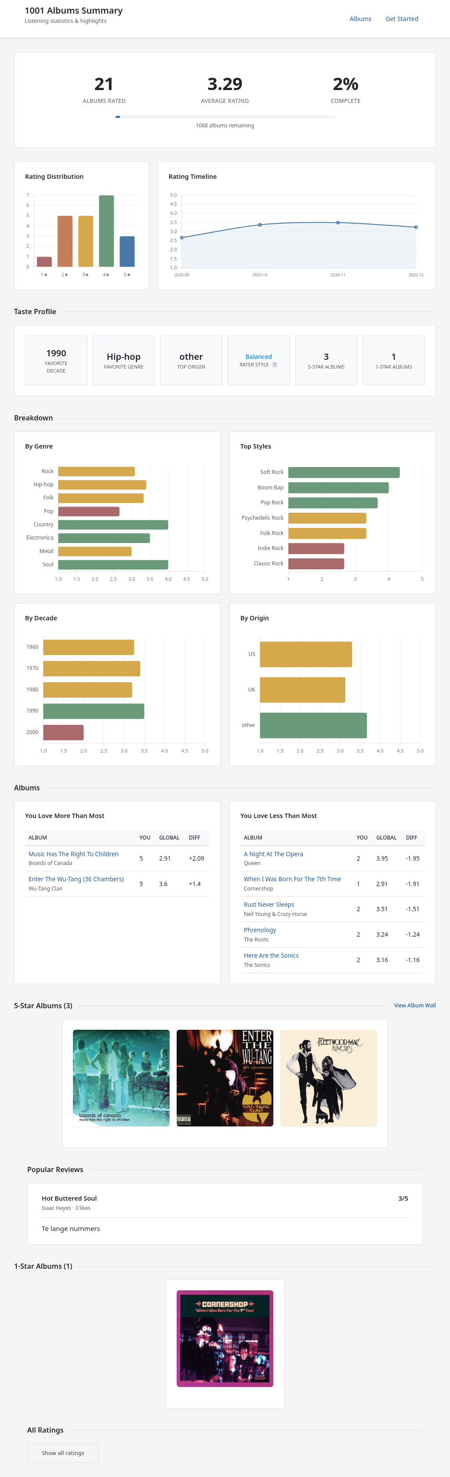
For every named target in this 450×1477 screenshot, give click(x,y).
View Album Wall (415, 1005)
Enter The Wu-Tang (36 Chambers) (76, 879)
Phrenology (260, 930)
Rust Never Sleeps (269, 904)
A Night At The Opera (273, 854)
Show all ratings (63, 1453)
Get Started (401, 18)
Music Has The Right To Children (74, 854)
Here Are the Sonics (271, 955)
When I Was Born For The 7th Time (292, 879)
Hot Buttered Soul (69, 1198)
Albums (361, 18)
